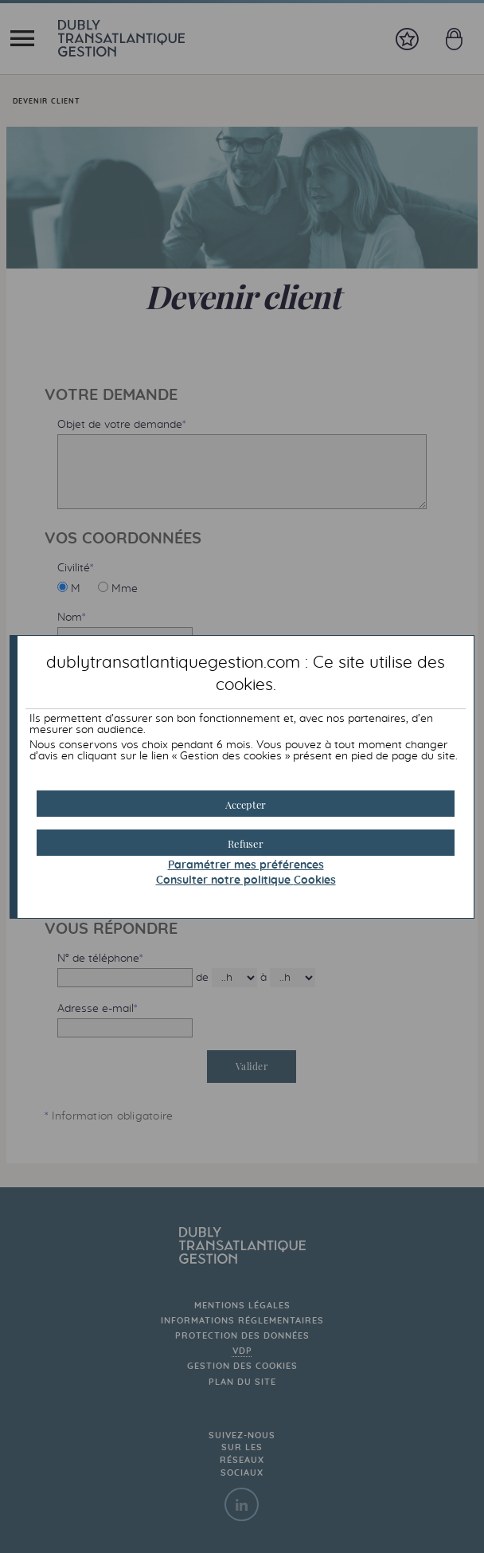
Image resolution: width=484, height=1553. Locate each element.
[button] (246, 803)
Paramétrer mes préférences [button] (246, 865)
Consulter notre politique (246, 880)
